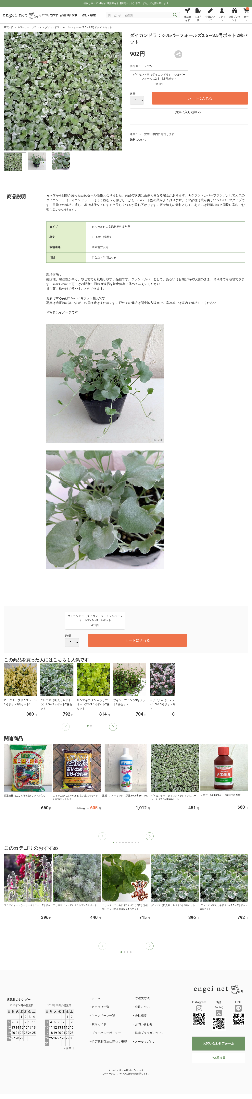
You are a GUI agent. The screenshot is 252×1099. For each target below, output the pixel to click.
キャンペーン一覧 (103, 1015)
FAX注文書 (218, 1058)
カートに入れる (200, 98)
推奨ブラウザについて (149, 1033)
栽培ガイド (99, 1024)
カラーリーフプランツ (29, 27)
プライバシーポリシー (106, 1033)
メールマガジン (145, 1041)
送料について (138, 139)
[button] (113, 727)
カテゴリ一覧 (100, 1007)
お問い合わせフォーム (218, 1043)
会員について (144, 1007)
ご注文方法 (142, 998)
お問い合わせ (144, 1024)
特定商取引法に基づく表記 (109, 1041)
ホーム (96, 998)
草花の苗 (8, 27)
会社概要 (141, 1015)
